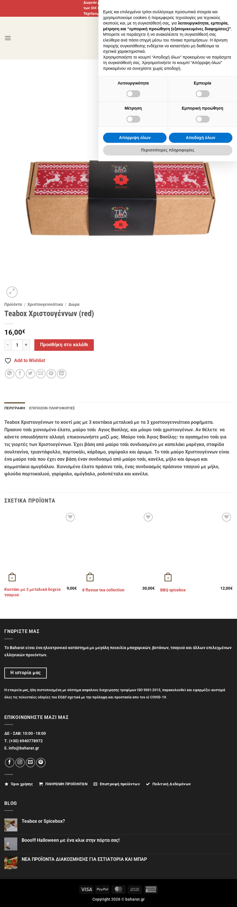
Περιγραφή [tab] (14, 408)
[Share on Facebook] (20, 373)
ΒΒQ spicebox (173, 590)
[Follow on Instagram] (20, 762)
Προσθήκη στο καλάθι (64, 344)
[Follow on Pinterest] (41, 762)
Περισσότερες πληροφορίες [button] (168, 895)
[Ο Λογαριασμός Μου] (199, 38)
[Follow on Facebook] (9, 762)
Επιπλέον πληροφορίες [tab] (52, 408)
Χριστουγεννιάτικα (45, 304)
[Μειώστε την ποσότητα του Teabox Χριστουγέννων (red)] (7, 345)
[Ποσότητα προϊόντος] (17, 345)
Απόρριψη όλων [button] (134, 883)
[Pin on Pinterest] (51, 373)
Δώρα (73, 304)
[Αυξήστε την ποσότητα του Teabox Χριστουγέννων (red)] (26, 345)
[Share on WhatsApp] (9, 373)
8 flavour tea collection (103, 590)
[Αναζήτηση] (213, 38)
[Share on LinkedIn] (61, 373)
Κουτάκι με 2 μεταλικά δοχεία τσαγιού (32, 592)
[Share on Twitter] (30, 373)
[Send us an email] (30, 762)
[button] (7, 38)
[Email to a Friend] (41, 373)
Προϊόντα (13, 304)
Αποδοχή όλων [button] (200, 883)
